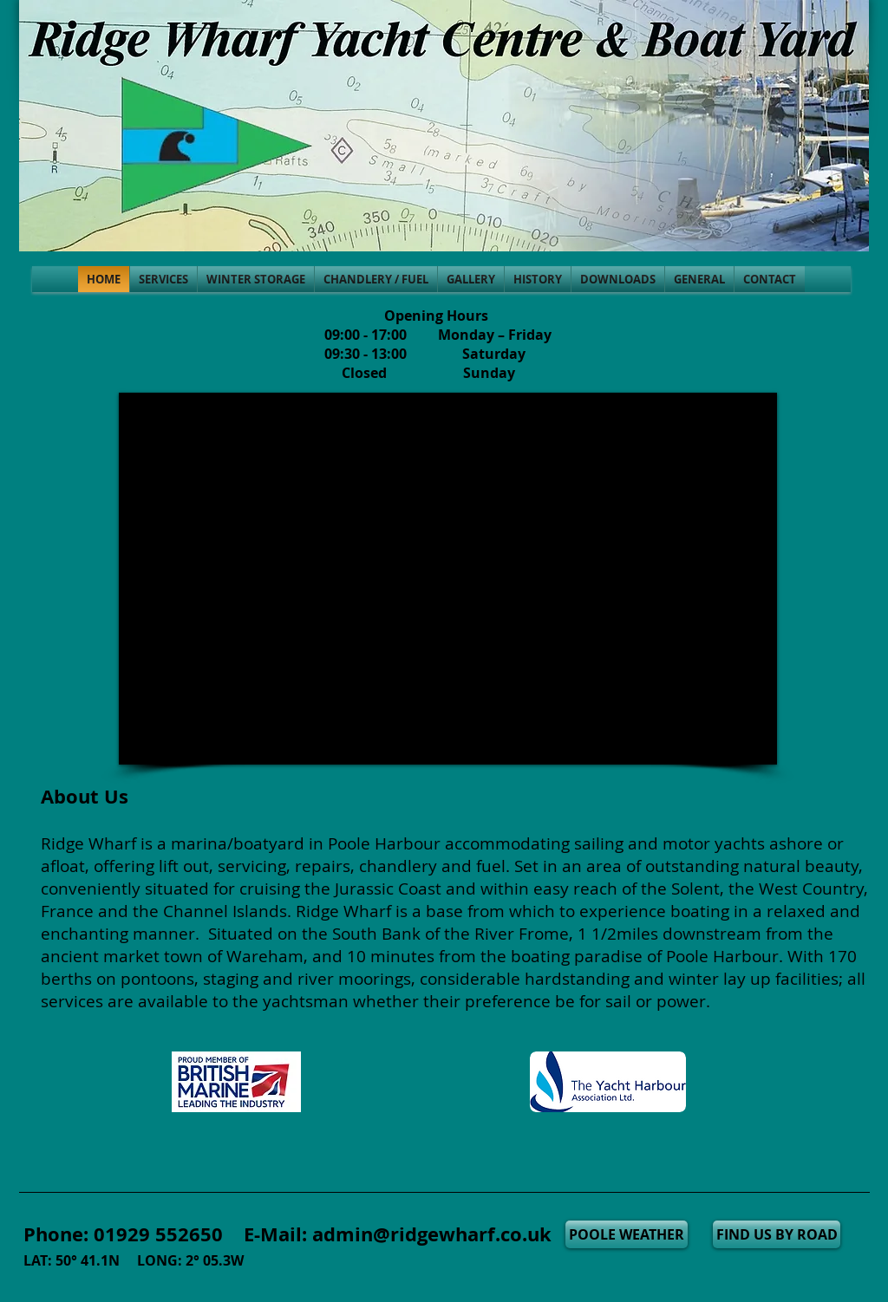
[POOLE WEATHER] (626, 1234)
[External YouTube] (448, 579)
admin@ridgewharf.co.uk (432, 1234)
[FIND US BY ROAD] (776, 1234)
